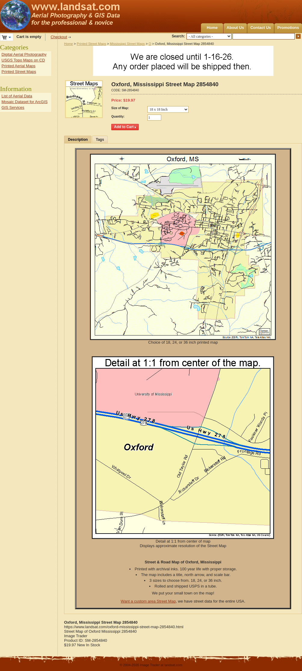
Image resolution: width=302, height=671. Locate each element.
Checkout (59, 37)
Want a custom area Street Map (148, 601)
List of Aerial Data (17, 96)
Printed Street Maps (91, 44)
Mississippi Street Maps (127, 44)
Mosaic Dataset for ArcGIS (25, 101)
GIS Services (13, 107)
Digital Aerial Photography (24, 54)
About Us (235, 27)
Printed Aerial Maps (18, 66)
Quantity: (118, 116)
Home (212, 27)
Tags (100, 139)
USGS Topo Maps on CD (23, 60)
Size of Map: (120, 108)
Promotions (288, 27)
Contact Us (260, 27)
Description (78, 139)
